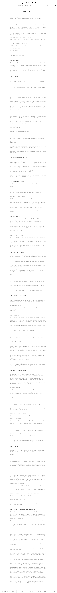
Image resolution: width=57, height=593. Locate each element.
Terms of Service (18, 8)
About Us (14, 591)
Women (27, 5)
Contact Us (30, 591)
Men (31, 5)
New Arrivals (20, 5)
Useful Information (9, 8)
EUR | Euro (53, 591)
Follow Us (40, 591)
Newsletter (46, 591)
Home (2, 8)
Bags (35, 5)
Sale (39, 5)
